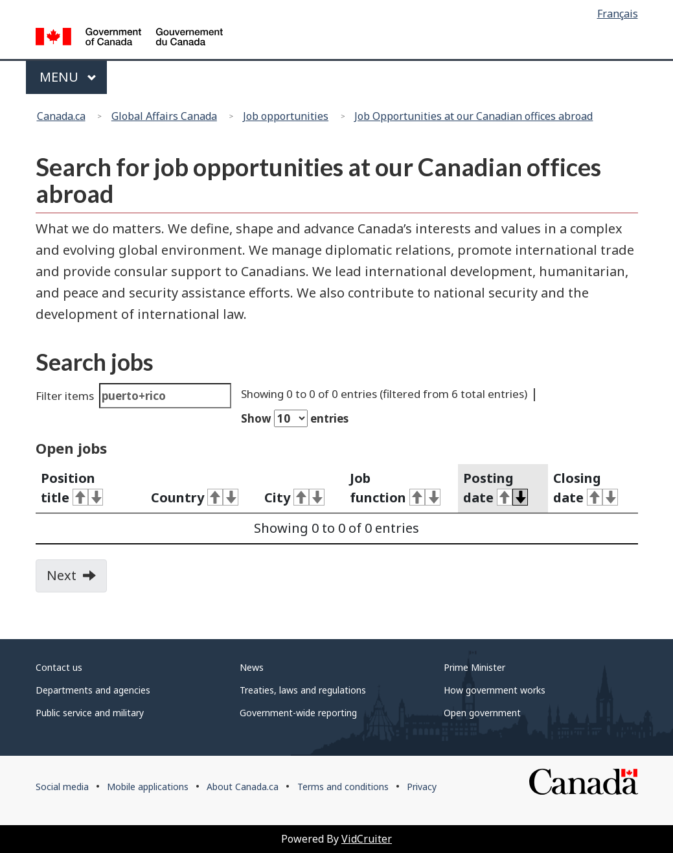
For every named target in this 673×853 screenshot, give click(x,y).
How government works (494, 690)
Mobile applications (147, 786)
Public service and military (90, 713)
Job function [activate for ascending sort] (395, 488)
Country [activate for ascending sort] (194, 497)
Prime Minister (474, 667)
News (252, 667)
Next (77, 579)
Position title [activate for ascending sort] (72, 488)
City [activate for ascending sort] (294, 497)
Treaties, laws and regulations (303, 690)
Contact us (59, 667)
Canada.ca (61, 116)
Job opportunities (285, 116)
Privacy (422, 786)
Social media (62, 786)
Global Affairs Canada (164, 116)
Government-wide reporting (298, 713)
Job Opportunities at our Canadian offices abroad (473, 116)
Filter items (134, 395)
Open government (482, 713)
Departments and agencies (93, 690)
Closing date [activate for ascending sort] (585, 488)
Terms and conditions (343, 786)
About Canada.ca (243, 786)
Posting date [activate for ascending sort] (495, 488)
